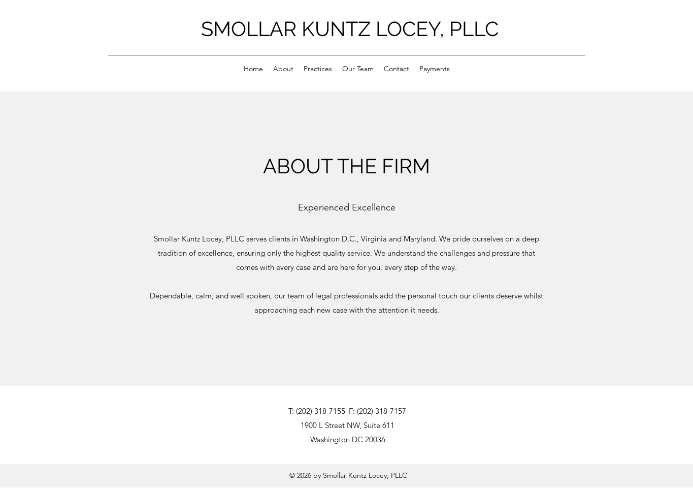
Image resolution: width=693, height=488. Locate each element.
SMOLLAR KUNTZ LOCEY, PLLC (350, 29)
